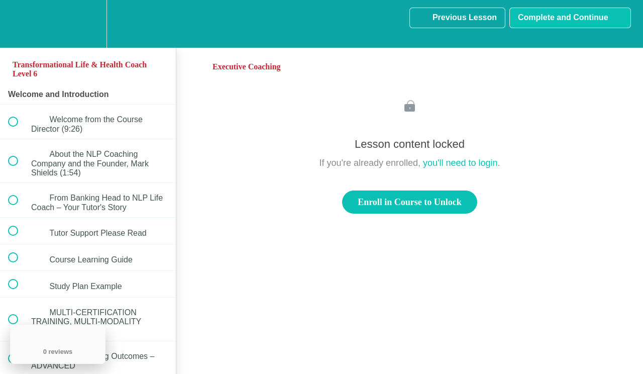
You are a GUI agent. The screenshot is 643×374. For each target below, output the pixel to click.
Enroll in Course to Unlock (410, 202)
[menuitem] (87, 24)
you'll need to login (460, 163)
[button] (18, 24)
